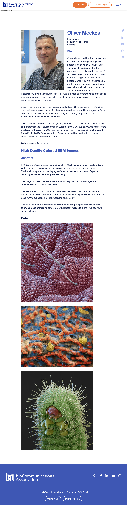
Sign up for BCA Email (77, 492)
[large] (123, 30)
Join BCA (79, 5)
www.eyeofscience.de (37, 143)
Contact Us (52, 499)
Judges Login (57, 492)
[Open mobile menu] (120, 5)
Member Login (100, 5)
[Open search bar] (94, 475)
